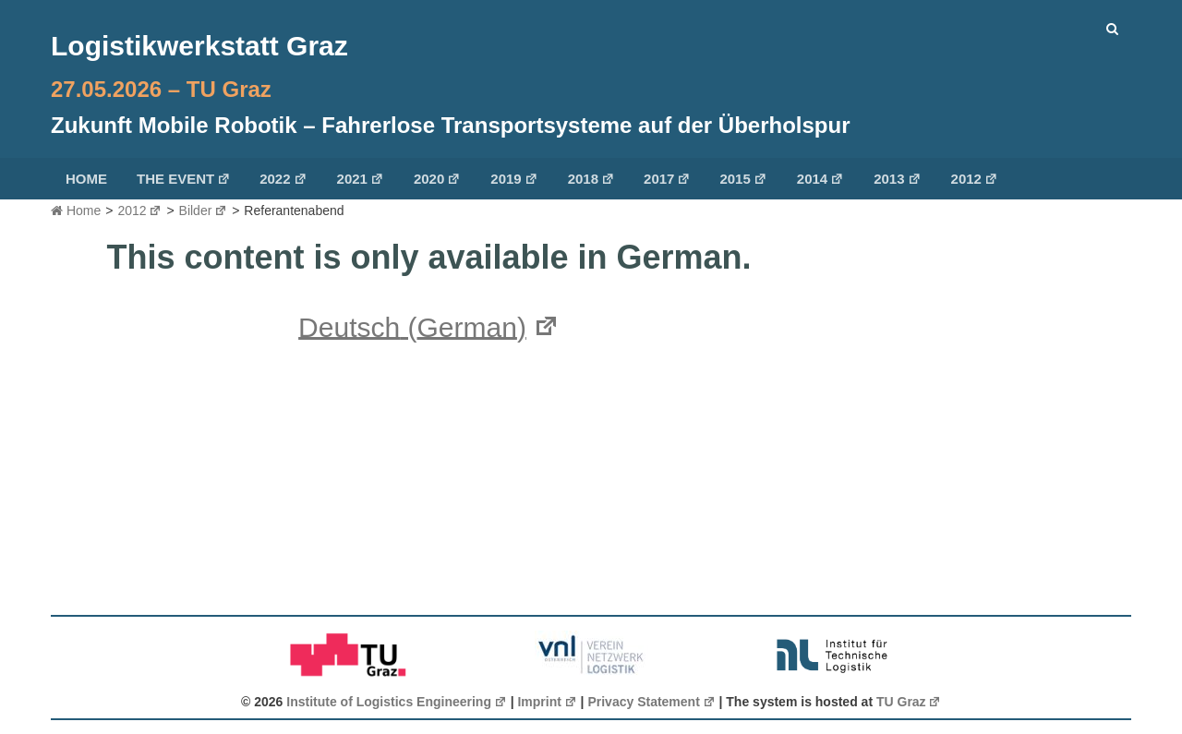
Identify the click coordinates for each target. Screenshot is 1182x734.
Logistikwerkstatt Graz (199, 45)
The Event (184, 179)
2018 (591, 179)
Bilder (203, 210)
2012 (974, 179)
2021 (360, 179)
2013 (897, 179)
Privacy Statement (651, 701)
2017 (667, 179)
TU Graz (908, 701)
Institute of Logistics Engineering (396, 701)
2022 (283, 179)
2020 (437, 179)
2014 (820, 179)
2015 (742, 179)
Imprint (546, 701)
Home (86, 179)
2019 (513, 179)
